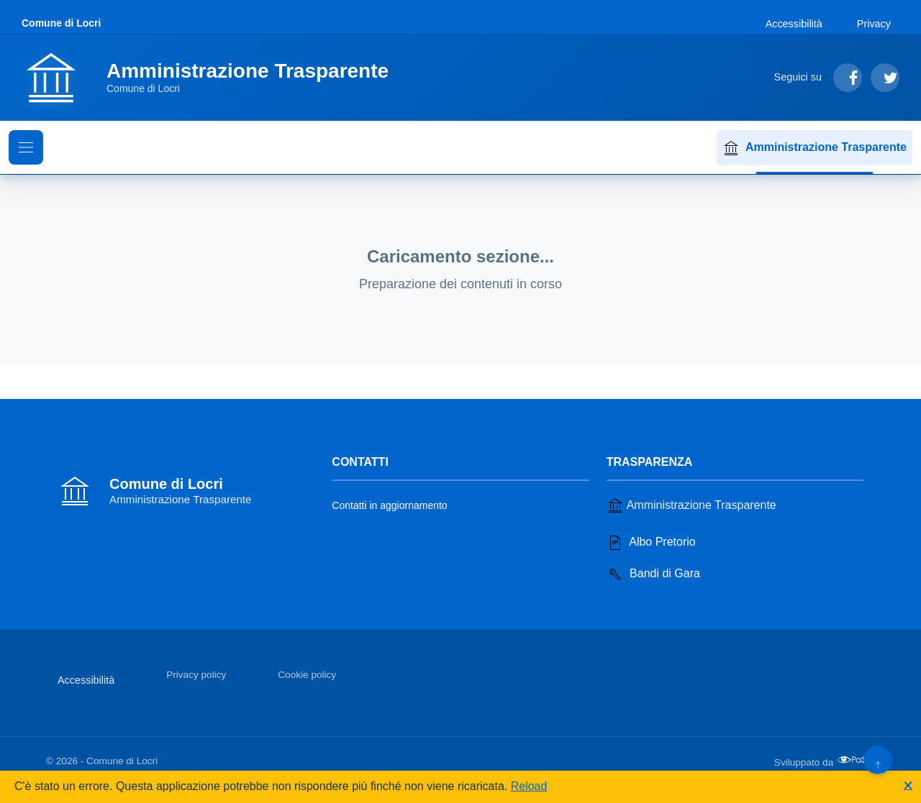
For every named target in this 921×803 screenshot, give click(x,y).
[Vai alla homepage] (214, 77)
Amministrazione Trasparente (814, 148)
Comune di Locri (61, 23)
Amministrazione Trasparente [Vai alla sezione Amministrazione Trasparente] (691, 505)
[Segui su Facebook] (847, 77)
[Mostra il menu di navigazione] (26, 147)
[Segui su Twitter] (885, 77)
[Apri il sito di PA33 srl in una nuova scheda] (855, 760)
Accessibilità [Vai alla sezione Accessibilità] (794, 23)
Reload (529, 786)
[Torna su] (877, 759)
